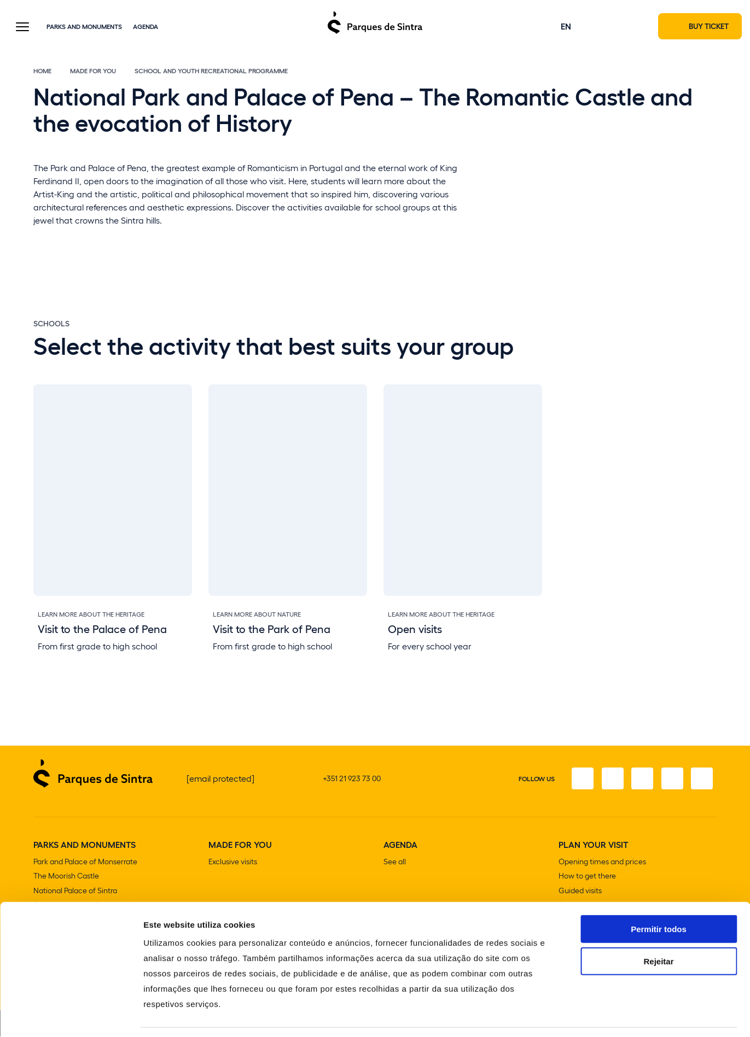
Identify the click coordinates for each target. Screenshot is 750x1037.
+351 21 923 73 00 (352, 780)
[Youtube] (671, 781)
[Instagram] (609, 781)
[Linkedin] (701, 781)
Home (42, 72)
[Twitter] (640, 781)
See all (394, 863)
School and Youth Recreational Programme (211, 72)
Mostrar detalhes (600, 1015)
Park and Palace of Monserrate (85, 863)
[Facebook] (579, 781)
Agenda (145, 27)
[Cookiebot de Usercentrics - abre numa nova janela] (71, 1015)
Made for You (93, 72)
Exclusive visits (232, 863)
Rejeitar (658, 927)
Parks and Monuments (84, 27)
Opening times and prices (602, 863)
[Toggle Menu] (22, 28)
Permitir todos (659, 895)
